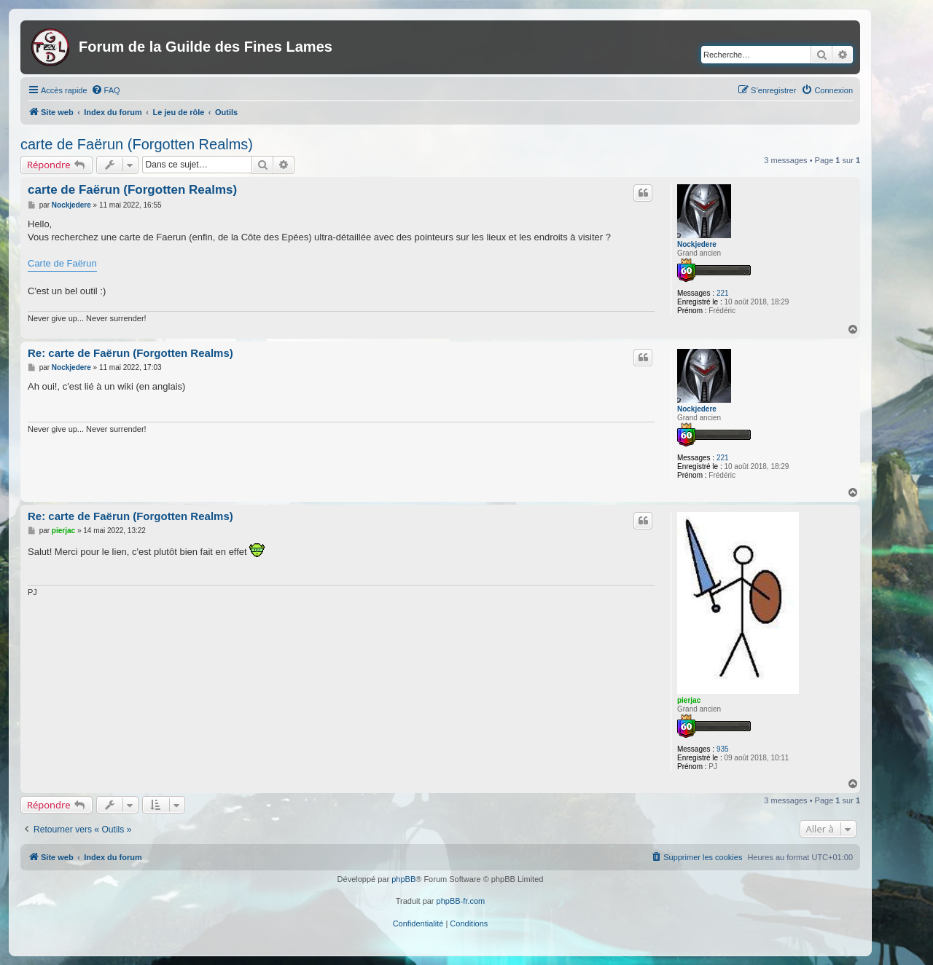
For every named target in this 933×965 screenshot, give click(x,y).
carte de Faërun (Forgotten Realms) (136, 144)
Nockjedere (697, 244)
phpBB (403, 879)
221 (723, 293)
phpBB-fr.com (461, 901)
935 (723, 749)
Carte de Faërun (62, 263)
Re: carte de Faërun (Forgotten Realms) (130, 353)
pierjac (688, 700)
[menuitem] (105, 90)
